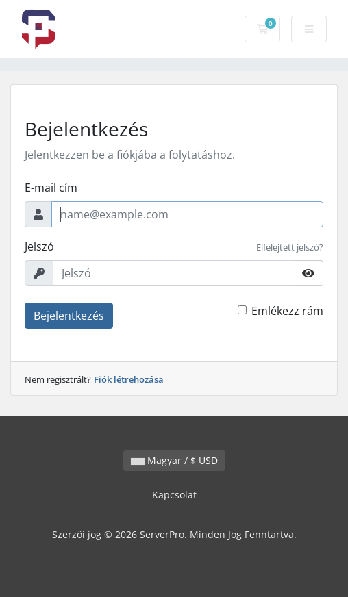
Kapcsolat (174, 494)
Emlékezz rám (287, 310)
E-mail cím (51, 187)
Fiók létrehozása (129, 379)
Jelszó (39, 246)
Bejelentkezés (69, 315)
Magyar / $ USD (174, 460)
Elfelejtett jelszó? (289, 247)
